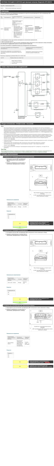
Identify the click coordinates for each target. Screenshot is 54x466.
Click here (13, 138)
